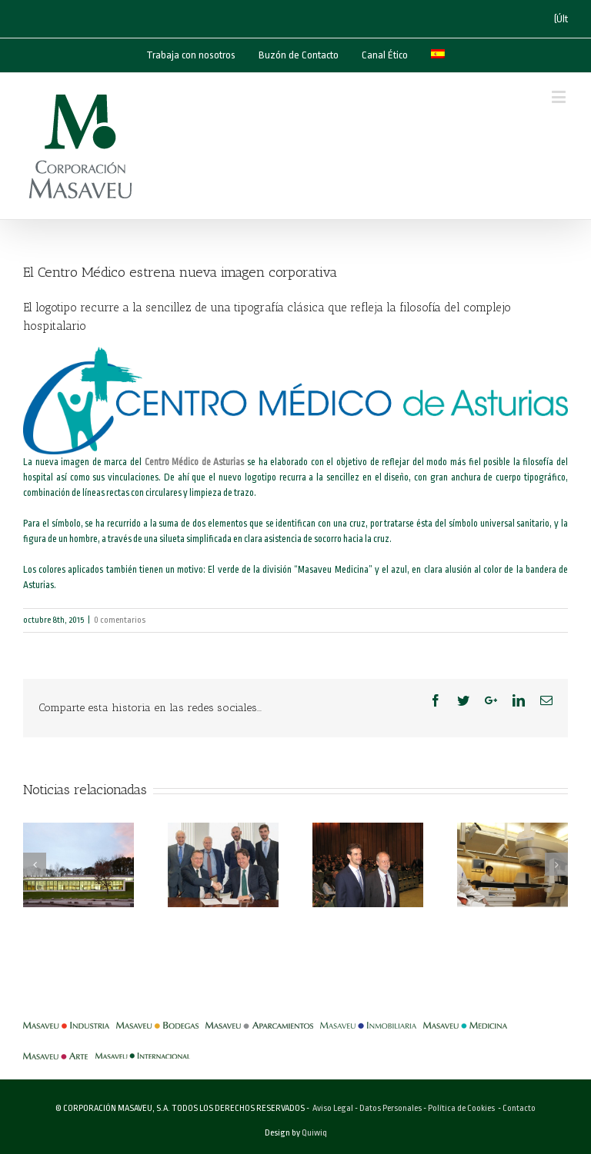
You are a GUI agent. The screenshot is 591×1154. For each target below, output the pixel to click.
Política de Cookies (461, 1108)
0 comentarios (119, 620)
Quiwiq (314, 1133)
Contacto (519, 1108)
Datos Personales (390, 1108)
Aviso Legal (332, 1108)
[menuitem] (438, 55)
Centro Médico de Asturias (195, 462)
